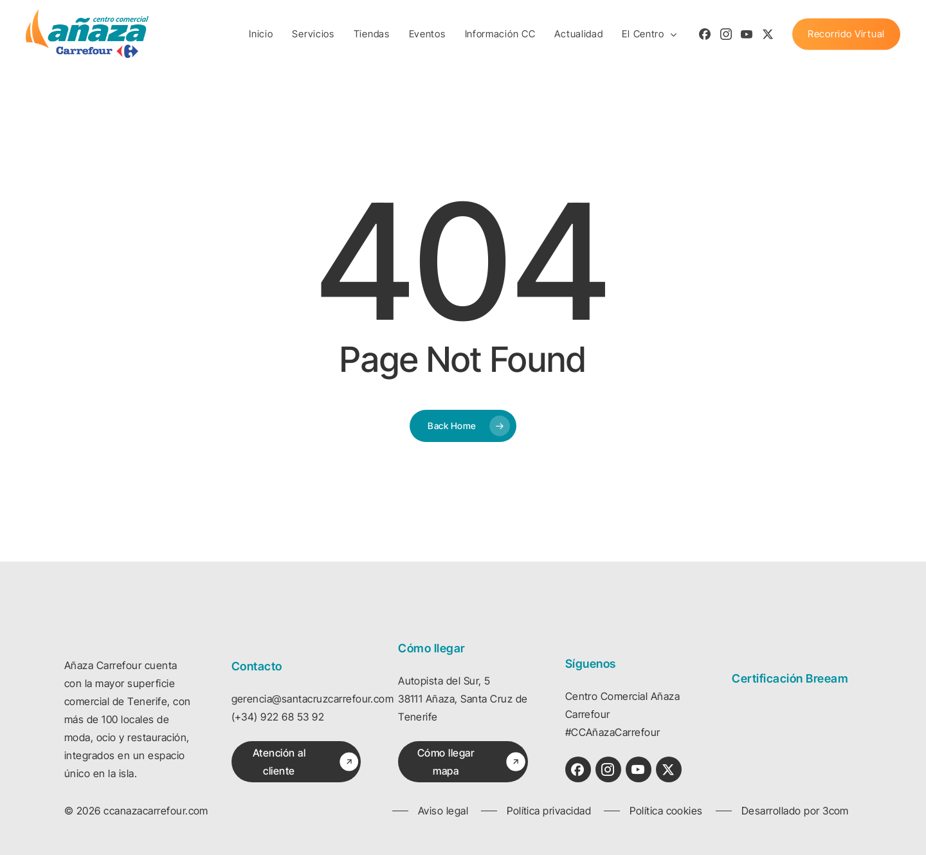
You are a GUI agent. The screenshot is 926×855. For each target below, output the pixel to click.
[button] (301, 762)
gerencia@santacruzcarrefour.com (313, 698)
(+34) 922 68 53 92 (278, 716)
